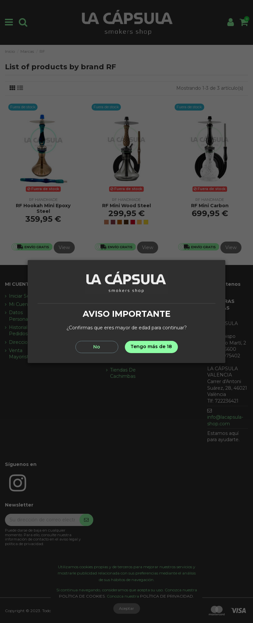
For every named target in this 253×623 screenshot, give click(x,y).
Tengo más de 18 (151, 346)
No (96, 347)
